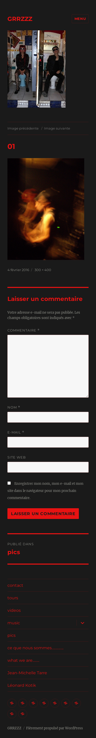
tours (12, 597)
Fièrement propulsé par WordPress (54, 728)
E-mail (15, 432)
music (13, 622)
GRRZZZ (19, 18)
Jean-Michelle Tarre (27, 672)
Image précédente (23, 128)
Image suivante (57, 128)
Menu (80, 19)
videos (14, 610)
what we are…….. (23, 660)
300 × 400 (43, 270)
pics (11, 635)
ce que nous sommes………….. (35, 647)
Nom (13, 407)
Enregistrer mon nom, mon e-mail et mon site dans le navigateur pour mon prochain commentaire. (45, 490)
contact (15, 585)
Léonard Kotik (21, 685)
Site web (16, 457)
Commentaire (23, 330)
